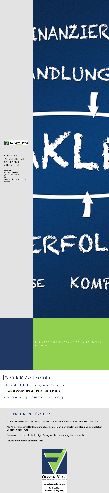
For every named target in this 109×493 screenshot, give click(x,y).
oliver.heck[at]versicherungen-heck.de (16, 180)
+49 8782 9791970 (12, 175)
